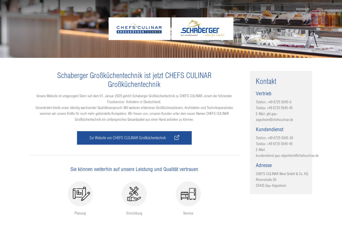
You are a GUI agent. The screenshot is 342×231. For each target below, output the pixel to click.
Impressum (303, 9)
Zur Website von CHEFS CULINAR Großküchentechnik (134, 137)
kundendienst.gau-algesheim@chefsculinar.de (287, 155)
